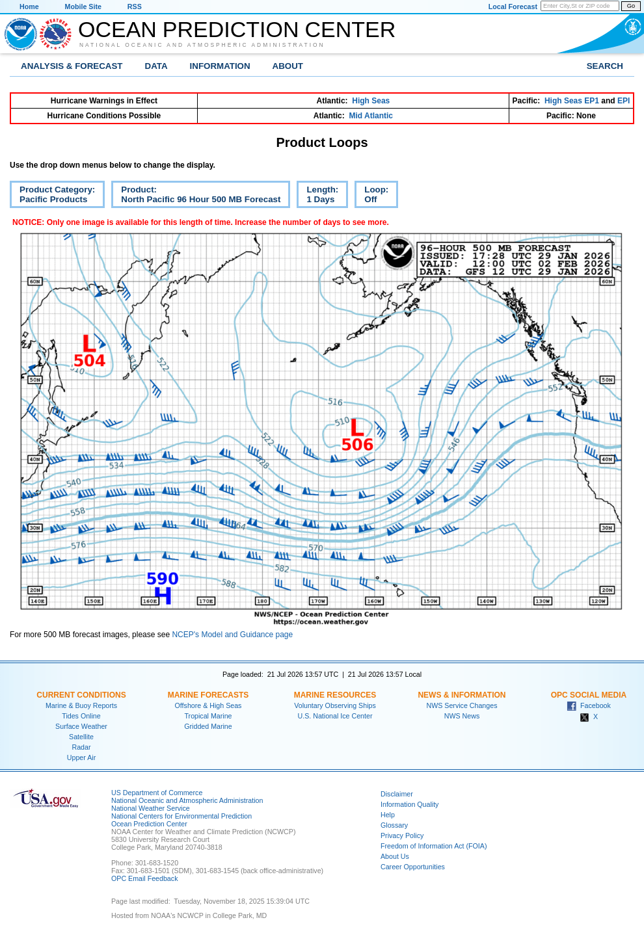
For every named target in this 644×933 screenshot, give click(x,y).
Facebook (589, 705)
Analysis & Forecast (72, 66)
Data (156, 66)
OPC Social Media (588, 695)
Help (388, 815)
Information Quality (409, 804)
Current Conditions (81, 695)
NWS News (461, 716)
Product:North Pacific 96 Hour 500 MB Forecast (195, 196)
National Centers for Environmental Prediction (181, 816)
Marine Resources (335, 695)
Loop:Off (371, 196)
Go (631, 6)
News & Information (461, 695)
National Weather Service (150, 808)
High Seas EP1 (571, 100)
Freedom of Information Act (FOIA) (434, 846)
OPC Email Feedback (144, 878)
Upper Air (81, 757)
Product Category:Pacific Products (52, 196)
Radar (81, 747)
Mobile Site (83, 6)
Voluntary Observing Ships (335, 705)
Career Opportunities (413, 867)
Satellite (81, 737)
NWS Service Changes (462, 705)
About (288, 66)
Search (605, 66)
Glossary (394, 825)
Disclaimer (397, 794)
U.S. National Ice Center (335, 716)
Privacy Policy (402, 835)
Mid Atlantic (371, 115)
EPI (623, 100)
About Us (395, 856)
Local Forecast (513, 6)
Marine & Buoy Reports (81, 705)
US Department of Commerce (156, 792)
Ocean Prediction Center (237, 29)
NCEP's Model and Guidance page (232, 634)
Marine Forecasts (208, 695)
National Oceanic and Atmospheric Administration (202, 45)
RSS (134, 6)
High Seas (371, 100)
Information (220, 66)
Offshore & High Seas (208, 705)
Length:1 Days (317, 196)
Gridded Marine (208, 726)
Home (29, 6)
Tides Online (81, 716)
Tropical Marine (208, 716)
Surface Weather (81, 726)
